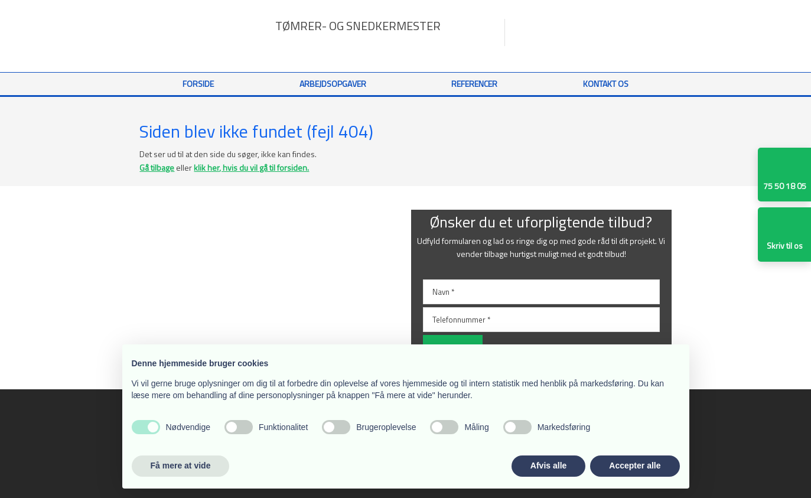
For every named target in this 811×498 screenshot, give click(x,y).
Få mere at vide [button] (181, 465)
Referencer (474, 83)
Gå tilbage (156, 167)
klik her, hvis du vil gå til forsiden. (251, 167)
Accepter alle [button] (634, 465)
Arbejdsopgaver (332, 83)
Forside (198, 83)
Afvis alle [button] (548, 465)
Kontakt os (605, 83)
